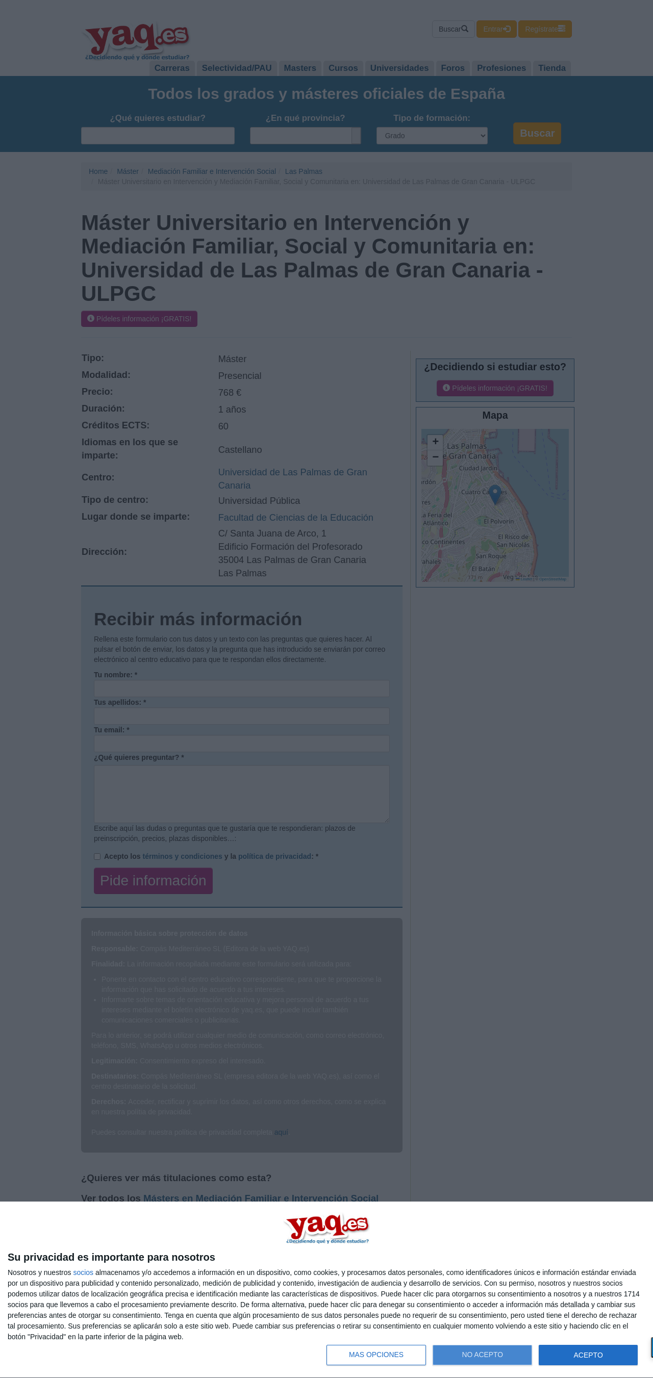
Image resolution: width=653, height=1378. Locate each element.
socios (83, 1272)
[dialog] (326, 1290)
